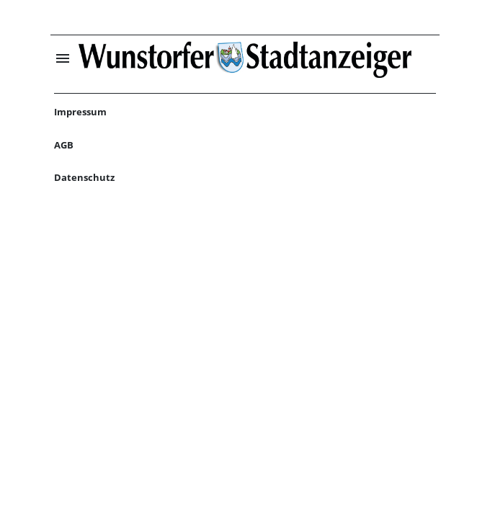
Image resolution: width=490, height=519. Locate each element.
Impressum (80, 111)
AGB (64, 144)
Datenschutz (84, 177)
